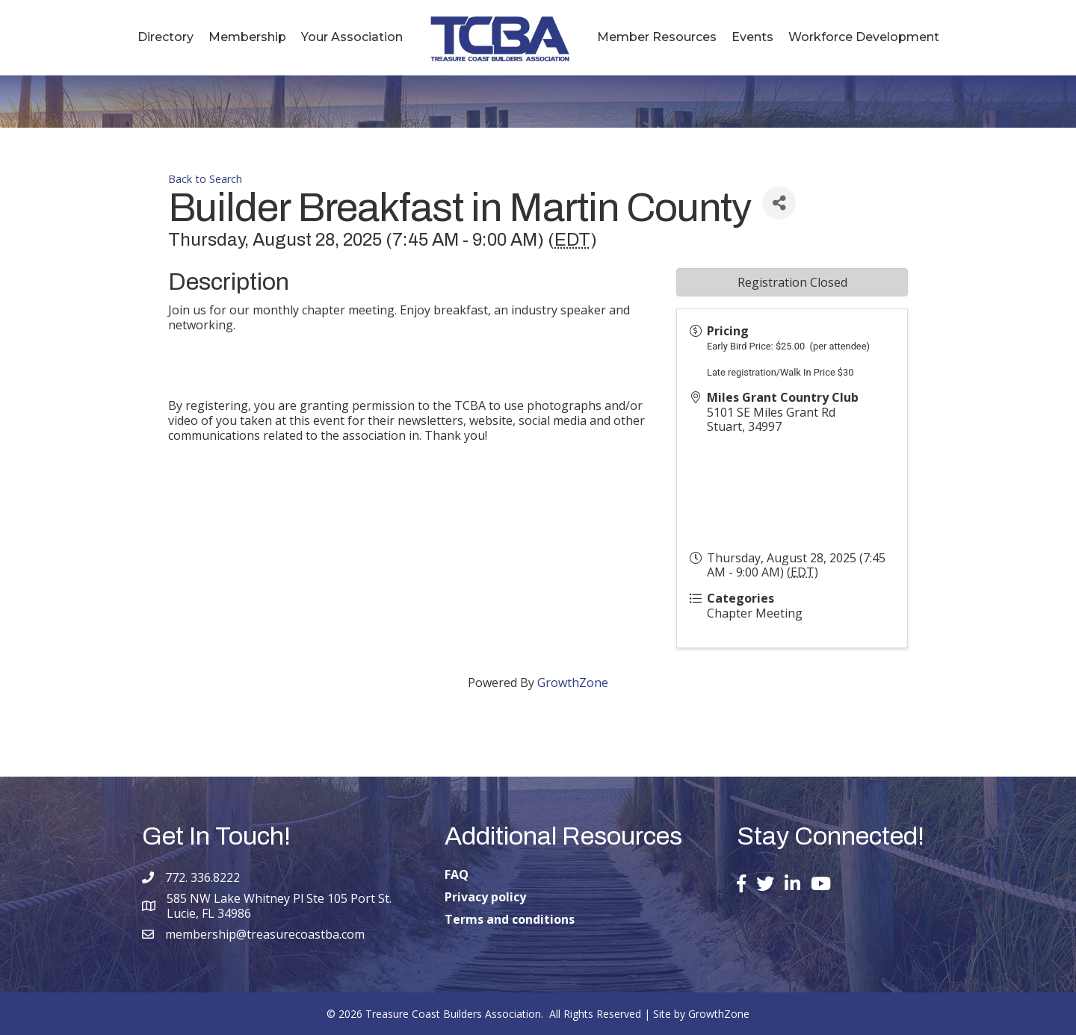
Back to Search (205, 179)
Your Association (352, 37)
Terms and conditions (510, 919)
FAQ (457, 874)
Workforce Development (863, 37)
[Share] (779, 203)
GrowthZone (572, 682)
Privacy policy (485, 897)
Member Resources (657, 37)
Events (752, 37)
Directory (165, 37)
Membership (247, 37)
